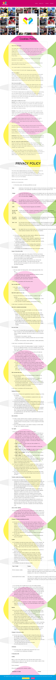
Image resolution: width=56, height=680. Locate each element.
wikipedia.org (22, 154)
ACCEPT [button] (32, 678)
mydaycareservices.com (35, 67)
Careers (46, 3)
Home (36, 3)
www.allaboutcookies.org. (31, 154)
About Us (41, 3)
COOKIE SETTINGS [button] (26, 678)
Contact (51, 3)
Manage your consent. (31, 70)
